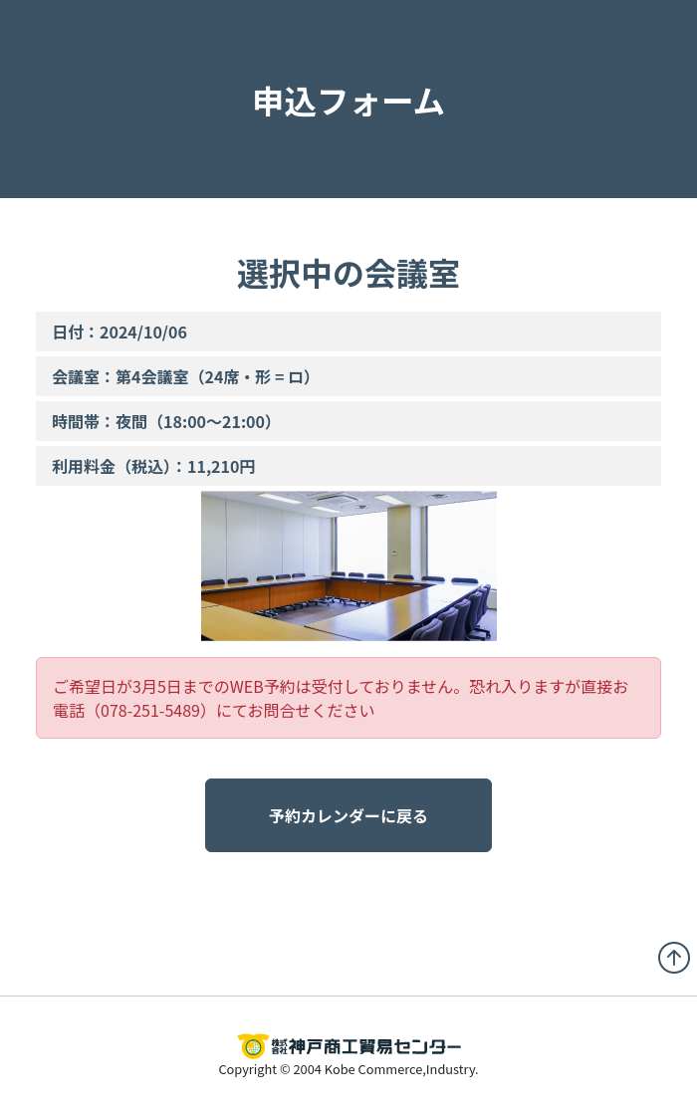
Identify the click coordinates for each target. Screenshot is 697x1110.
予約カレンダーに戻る (348, 815)
